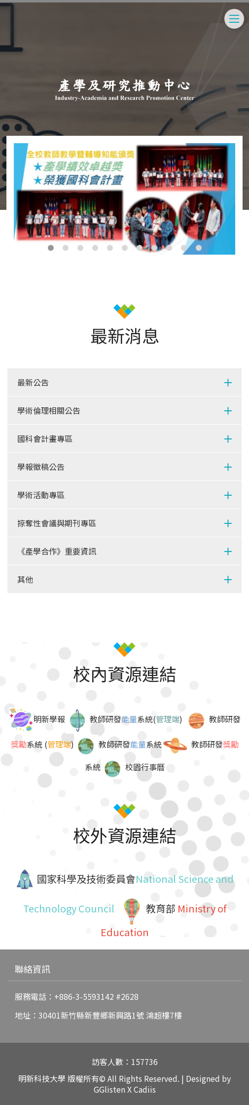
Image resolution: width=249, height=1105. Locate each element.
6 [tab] (125, 248)
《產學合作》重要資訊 (56, 551)
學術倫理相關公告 (48, 410)
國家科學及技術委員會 (85, 878)
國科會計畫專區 (44, 438)
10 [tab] (184, 248)
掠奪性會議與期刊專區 (56, 523)
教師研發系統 (130, 744)
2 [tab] (66, 248)
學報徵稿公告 (41, 467)
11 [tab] (199, 248)
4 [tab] (95, 248)
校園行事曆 (145, 767)
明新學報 (37, 719)
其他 (25, 579)
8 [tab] (154, 248)
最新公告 (33, 382)
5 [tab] (110, 248)
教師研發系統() (136, 719)
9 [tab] (169, 248)
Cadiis (145, 1089)
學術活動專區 (41, 495)
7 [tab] (139, 248)
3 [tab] (80, 248)
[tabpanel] (125, 199)
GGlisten (109, 1089)
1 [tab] (51, 248)
